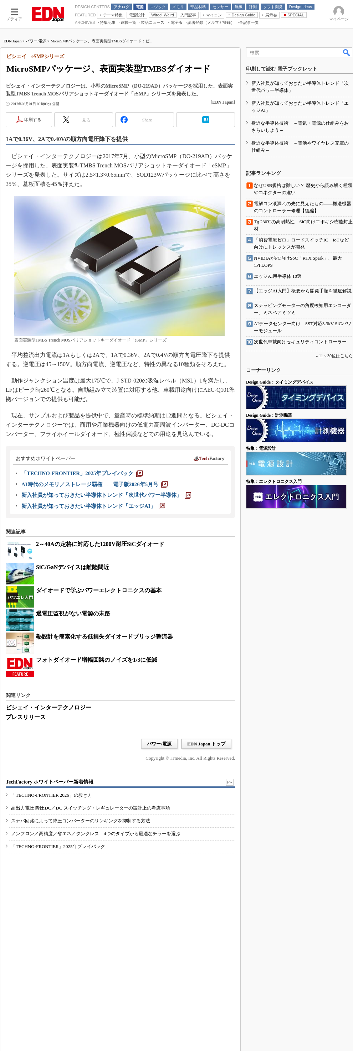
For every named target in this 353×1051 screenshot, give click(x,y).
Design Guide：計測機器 (269, 415)
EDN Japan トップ (206, 743)
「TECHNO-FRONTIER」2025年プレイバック (58, 846)
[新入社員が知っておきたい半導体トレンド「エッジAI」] (93, 506)
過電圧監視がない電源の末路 (73, 613)
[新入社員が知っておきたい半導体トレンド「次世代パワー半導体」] (106, 495)
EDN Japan (12, 41)
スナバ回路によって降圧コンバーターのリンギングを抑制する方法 (80, 820)
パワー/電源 (36, 41)
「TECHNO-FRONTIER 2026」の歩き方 (51, 795)
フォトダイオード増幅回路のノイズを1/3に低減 (96, 660)
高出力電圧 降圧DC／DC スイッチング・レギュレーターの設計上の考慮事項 (90, 808)
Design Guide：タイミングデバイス (279, 382)
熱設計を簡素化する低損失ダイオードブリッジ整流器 (104, 637)
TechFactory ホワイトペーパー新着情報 (49, 782)
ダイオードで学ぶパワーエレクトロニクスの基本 (99, 590)
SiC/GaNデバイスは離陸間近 (72, 567)
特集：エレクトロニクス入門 (274, 481)
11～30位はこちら (336, 355)
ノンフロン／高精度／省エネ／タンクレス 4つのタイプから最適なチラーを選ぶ (95, 833)
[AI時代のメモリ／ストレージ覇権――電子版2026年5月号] (94, 484)
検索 (347, 52)
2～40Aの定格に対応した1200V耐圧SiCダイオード (100, 544)
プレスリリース (26, 717)
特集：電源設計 (261, 448)
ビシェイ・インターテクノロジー (48, 707)
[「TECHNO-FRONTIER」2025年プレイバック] (82, 473)
